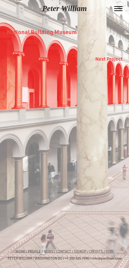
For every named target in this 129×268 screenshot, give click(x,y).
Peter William (64, 8)
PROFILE (34, 251)
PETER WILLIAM (20, 258)
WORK (20, 251)
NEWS (48, 251)
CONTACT (63, 251)
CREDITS (95, 251)
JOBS (110, 251)
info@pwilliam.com (107, 258)
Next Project (108, 59)
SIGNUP (80, 251)
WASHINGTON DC (48, 258)
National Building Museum (42, 32)
